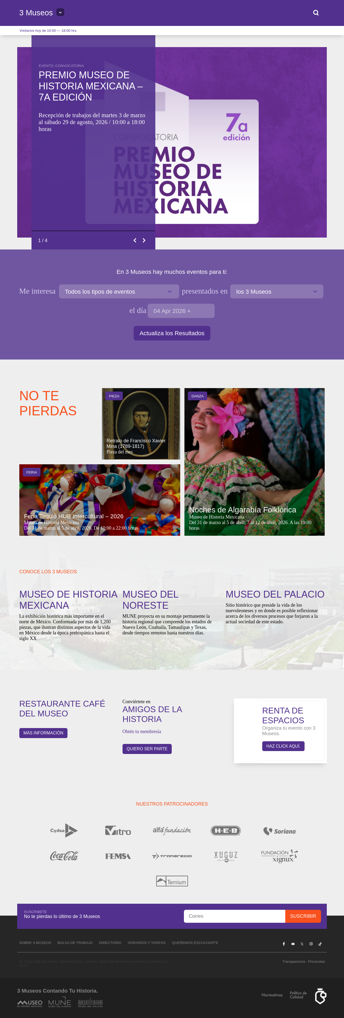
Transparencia (293, 962)
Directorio (110, 943)
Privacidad (316, 962)
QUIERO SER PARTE (147, 749)
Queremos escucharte (195, 943)
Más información (44, 733)
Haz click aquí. (283, 746)
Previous (135, 240)
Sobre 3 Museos (35, 943)
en (205, 291)
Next (144, 240)
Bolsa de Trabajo (75, 943)
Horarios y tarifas (147, 943)
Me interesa (38, 291)
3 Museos (36, 12)
